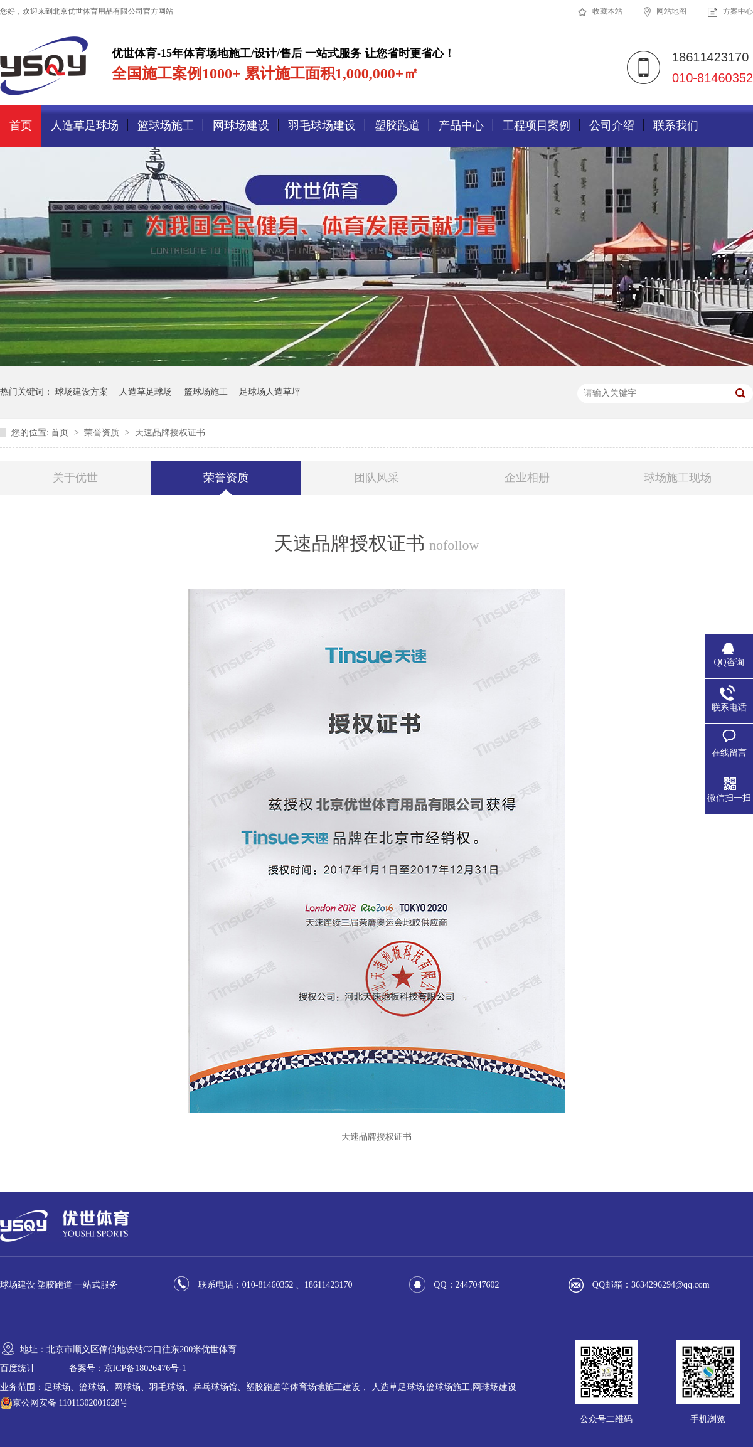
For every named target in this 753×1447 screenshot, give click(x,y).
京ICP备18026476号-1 (145, 1368)
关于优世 (75, 477)
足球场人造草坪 (270, 392)
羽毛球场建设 (322, 125)
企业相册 (527, 477)
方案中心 (730, 12)
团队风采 (376, 477)
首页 (20, 125)
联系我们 (675, 125)
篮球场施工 (165, 125)
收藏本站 (600, 12)
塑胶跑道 (397, 125)
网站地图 (665, 12)
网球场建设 (241, 125)
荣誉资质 (103, 432)
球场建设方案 (81, 392)
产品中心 (461, 125)
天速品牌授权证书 (170, 432)
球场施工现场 (678, 477)
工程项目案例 (536, 125)
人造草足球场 (85, 125)
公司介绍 (611, 125)
